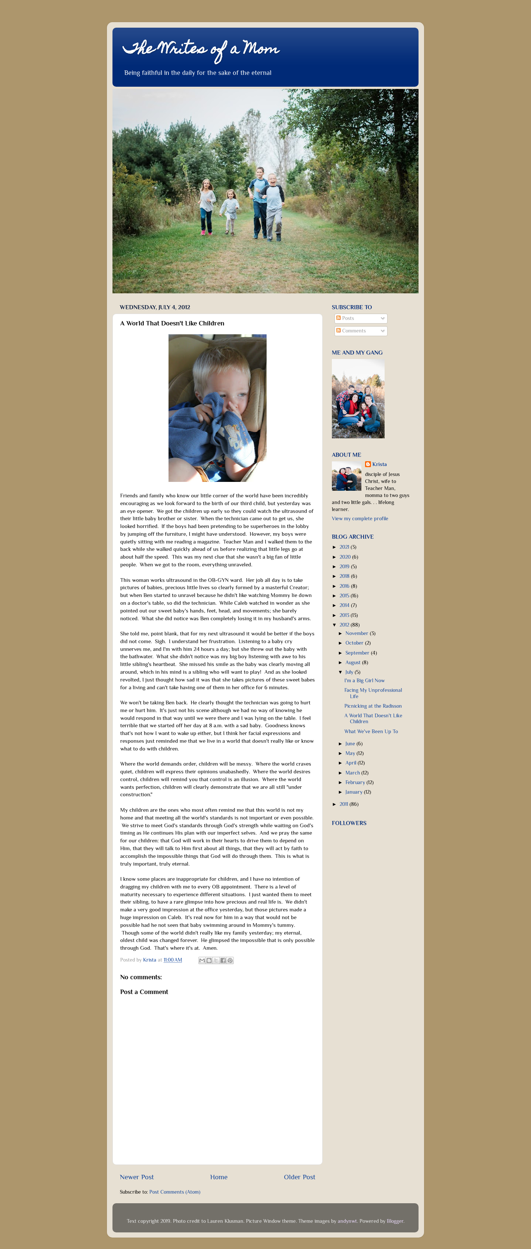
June (351, 743)
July (350, 672)
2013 (345, 615)
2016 (345, 586)
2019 (345, 566)
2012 (345, 625)
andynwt (347, 1221)
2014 (345, 605)
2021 (345, 547)
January (355, 792)
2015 (345, 595)
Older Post (299, 1177)
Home (219, 1177)
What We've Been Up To (371, 731)
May (351, 753)
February (356, 782)
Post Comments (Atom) (174, 1192)
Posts (345, 318)
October (355, 643)
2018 (345, 576)
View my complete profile (360, 518)
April (352, 763)
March (353, 773)
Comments (351, 331)
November (358, 633)
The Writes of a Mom (201, 50)
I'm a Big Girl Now (364, 680)
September (358, 653)
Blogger (395, 1221)
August (354, 662)
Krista (379, 464)
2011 (345, 804)
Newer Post (137, 1177)
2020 (346, 557)
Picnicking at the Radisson (373, 706)
